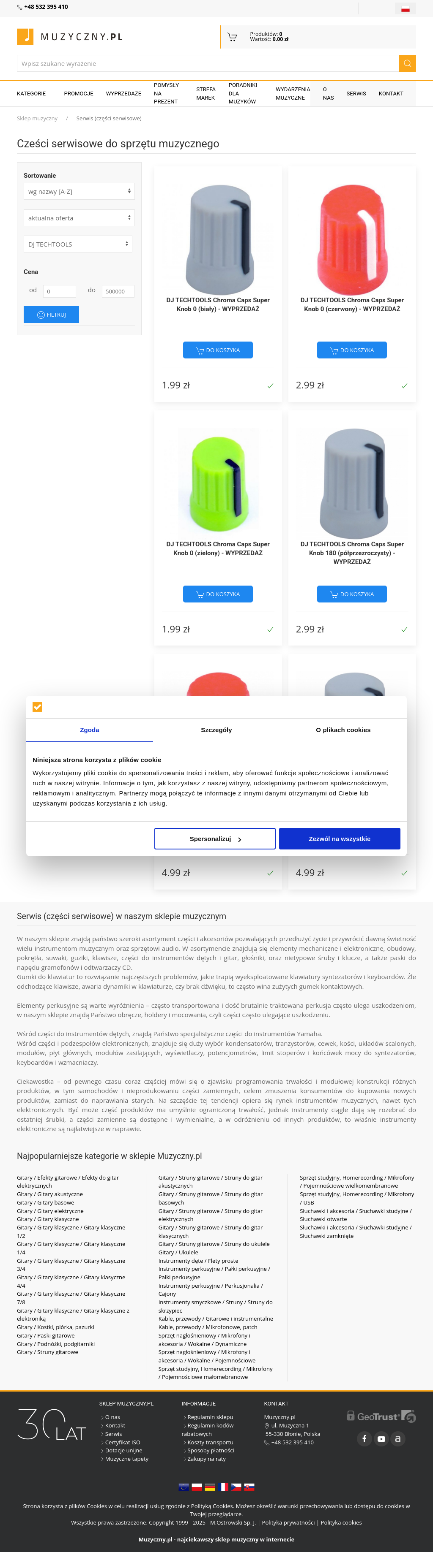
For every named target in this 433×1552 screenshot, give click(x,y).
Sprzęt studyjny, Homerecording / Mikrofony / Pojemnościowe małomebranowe (216, 1373)
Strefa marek (206, 93)
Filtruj (51, 315)
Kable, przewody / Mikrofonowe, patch (208, 1327)
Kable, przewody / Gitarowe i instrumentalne (216, 1318)
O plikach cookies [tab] (343, 729)
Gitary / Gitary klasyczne (48, 1219)
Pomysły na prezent (166, 93)
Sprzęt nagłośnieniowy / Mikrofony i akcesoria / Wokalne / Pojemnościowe (207, 1356)
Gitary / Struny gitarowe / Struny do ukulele (214, 1244)
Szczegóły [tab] (216, 729)
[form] (79, 217)
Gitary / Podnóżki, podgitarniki (56, 1344)
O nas (328, 93)
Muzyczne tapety (123, 1458)
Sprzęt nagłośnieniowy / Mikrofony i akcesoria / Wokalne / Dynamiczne (204, 1340)
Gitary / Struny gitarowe (47, 1352)
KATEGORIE (31, 93)
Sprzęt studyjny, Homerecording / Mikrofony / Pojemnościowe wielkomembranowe (357, 1182)
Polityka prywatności (288, 1522)
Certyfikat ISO (119, 1442)
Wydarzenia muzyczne (293, 93)
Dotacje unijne (121, 1450)
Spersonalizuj (215, 838)
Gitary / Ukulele (178, 1252)
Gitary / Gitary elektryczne (50, 1211)
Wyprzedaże (123, 93)
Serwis (356, 93)
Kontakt (391, 93)
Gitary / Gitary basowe (45, 1202)
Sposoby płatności (208, 1450)
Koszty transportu (208, 1442)
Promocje (78, 93)
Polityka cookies (341, 1522)
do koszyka (218, 350)
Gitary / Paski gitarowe (46, 1335)
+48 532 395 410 (289, 1442)
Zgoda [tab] (89, 729)
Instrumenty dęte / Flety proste (198, 1260)
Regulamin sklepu (207, 1417)
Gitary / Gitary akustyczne (50, 1194)
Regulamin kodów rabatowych (208, 1430)
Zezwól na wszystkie (340, 838)
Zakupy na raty (204, 1458)
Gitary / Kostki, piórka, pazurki (55, 1327)
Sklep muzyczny (37, 118)
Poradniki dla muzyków (243, 93)
